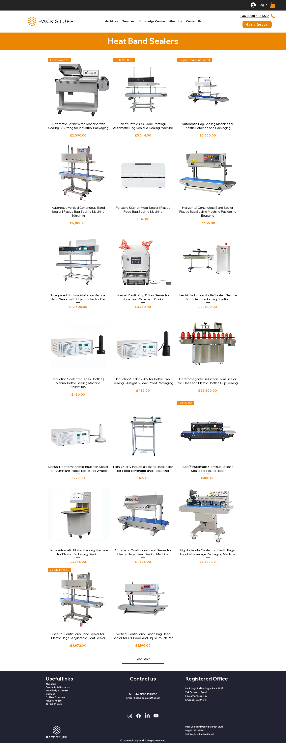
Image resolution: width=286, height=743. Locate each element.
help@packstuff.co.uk (147, 697)
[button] (272, 5)
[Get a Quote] (257, 24)
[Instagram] (130, 716)
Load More (143, 659)
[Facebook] (138, 716)
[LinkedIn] (147, 716)
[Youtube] (156, 716)
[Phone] (272, 16)
